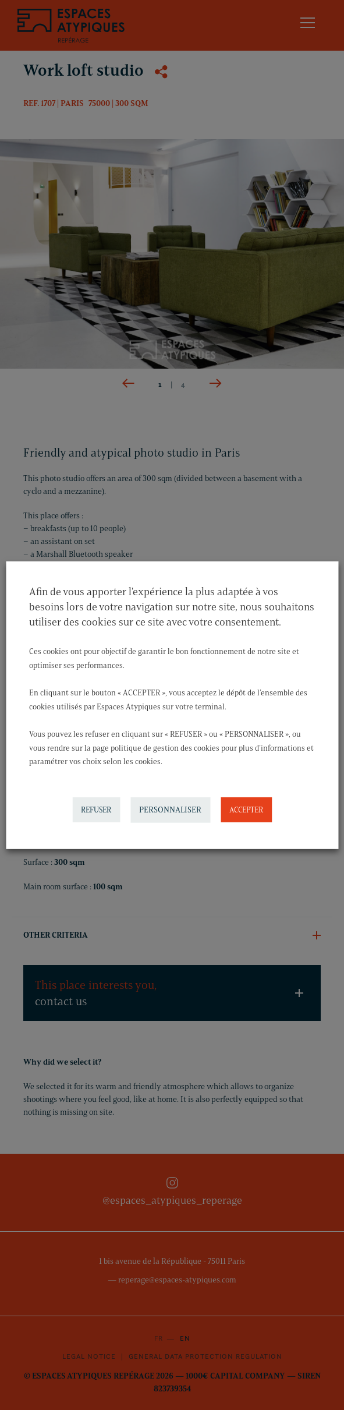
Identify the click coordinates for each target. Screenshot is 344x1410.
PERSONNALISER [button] (170, 810)
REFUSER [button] (96, 809)
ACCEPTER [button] (246, 809)
